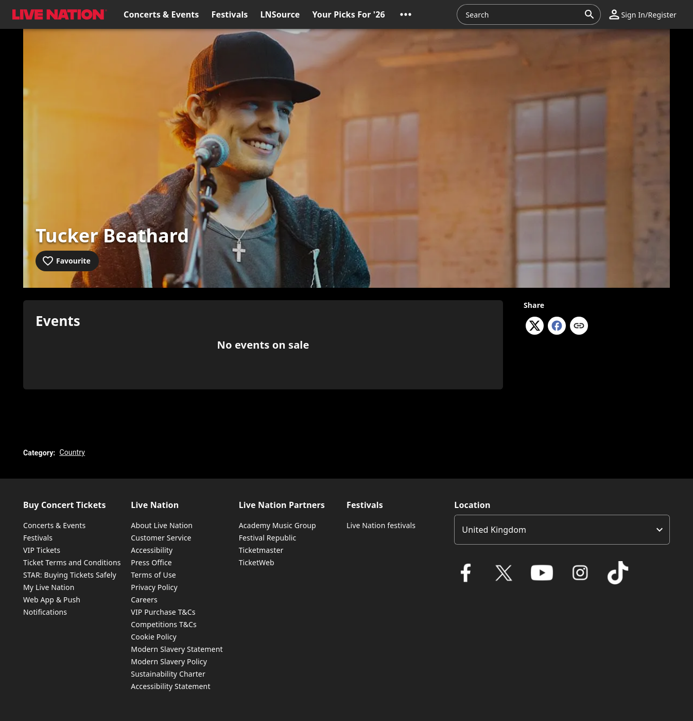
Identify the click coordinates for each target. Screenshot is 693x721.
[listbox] (562, 529)
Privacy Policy (154, 587)
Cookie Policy (153, 637)
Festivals (38, 538)
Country (72, 452)
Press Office (151, 562)
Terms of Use (153, 575)
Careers (144, 599)
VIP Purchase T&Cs (163, 612)
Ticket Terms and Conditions (72, 562)
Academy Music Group (277, 525)
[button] (405, 14)
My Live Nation (48, 587)
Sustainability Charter (168, 674)
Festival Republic (268, 538)
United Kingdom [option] (494, 529)
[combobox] (522, 14)
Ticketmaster (261, 550)
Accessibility (151, 550)
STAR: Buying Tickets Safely (69, 575)
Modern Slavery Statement (176, 649)
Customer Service (161, 538)
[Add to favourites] (67, 261)
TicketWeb (256, 562)
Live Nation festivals (380, 525)
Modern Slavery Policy (169, 661)
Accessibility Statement (170, 686)
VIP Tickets (41, 550)
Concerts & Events (54, 525)
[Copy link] (579, 326)
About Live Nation (162, 525)
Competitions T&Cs (164, 624)
